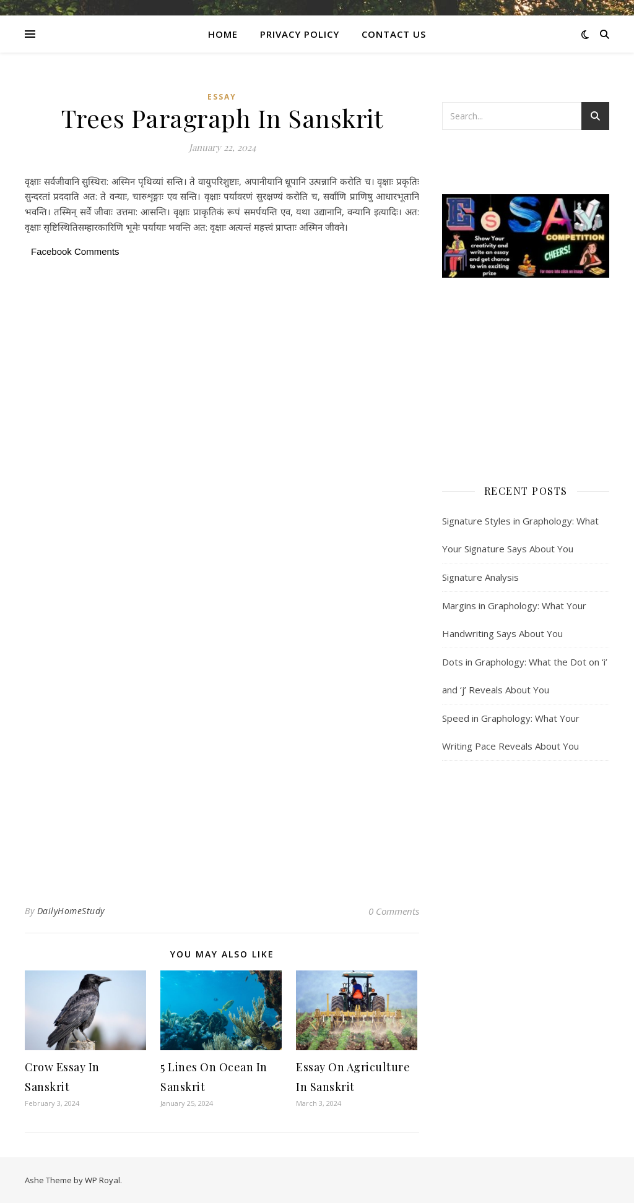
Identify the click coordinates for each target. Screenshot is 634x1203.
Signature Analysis (480, 577)
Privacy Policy (299, 34)
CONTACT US (394, 34)
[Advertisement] (222, 352)
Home (223, 34)
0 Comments (393, 911)
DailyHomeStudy (71, 911)
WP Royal (102, 1180)
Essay (222, 97)
